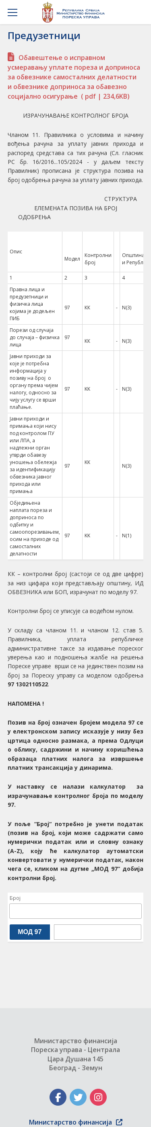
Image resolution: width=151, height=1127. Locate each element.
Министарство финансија (75, 1122)
